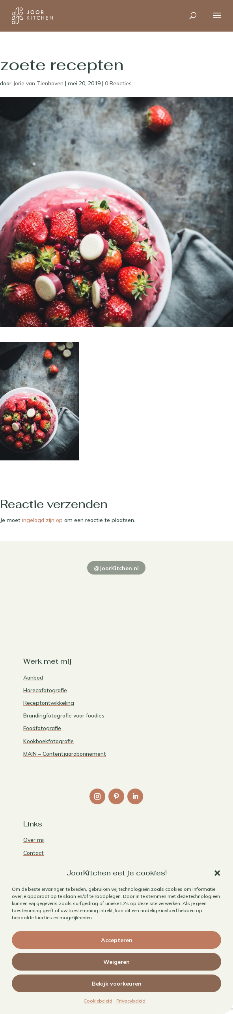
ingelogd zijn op (42, 520)
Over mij (34, 839)
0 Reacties (118, 83)
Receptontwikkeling (48, 702)
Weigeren (116, 961)
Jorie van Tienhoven (38, 83)
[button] (217, 873)
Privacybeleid (130, 1001)
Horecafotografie (45, 690)
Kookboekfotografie (48, 741)
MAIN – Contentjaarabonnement (64, 753)
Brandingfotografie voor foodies (63, 715)
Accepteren (116, 940)
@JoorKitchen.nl (116, 568)
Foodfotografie (42, 728)
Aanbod (33, 677)
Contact (33, 852)
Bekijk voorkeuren (117, 983)
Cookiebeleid (98, 1001)
